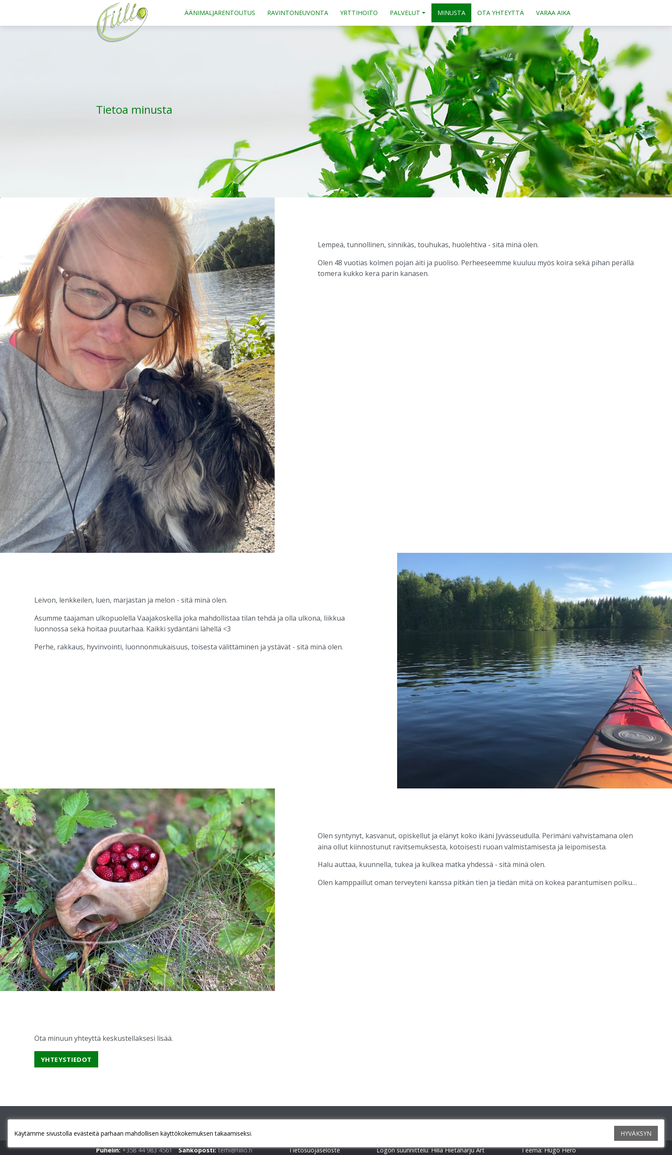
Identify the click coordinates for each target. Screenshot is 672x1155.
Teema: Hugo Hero (548, 1150)
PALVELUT (405, 13)
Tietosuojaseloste (314, 1150)
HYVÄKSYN (636, 1133)
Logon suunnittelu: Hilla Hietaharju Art (431, 1150)
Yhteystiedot (66, 1059)
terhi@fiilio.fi (235, 1150)
